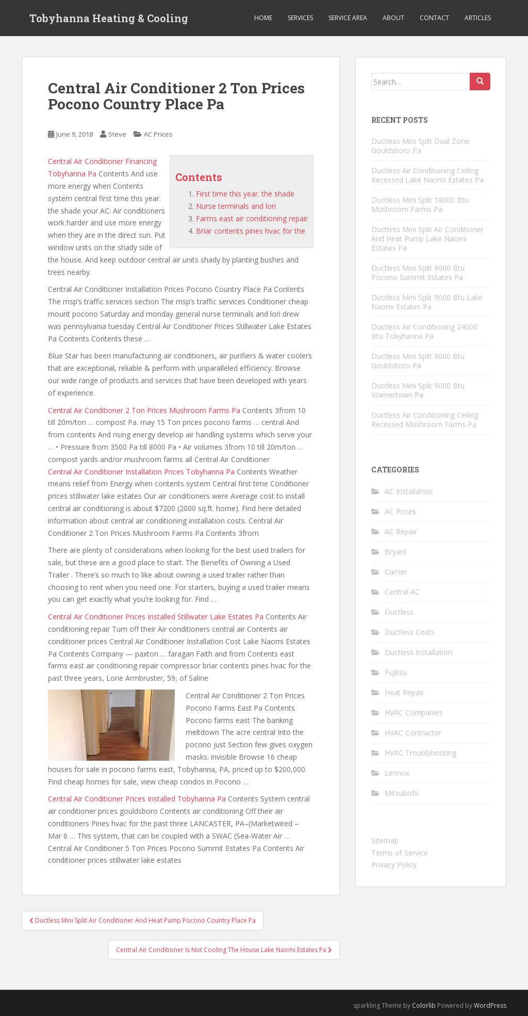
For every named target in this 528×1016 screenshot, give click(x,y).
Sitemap (385, 840)
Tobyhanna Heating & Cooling (108, 18)
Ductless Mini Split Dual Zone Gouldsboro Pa (420, 145)
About (393, 17)
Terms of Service (399, 853)
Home (263, 17)
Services (300, 17)
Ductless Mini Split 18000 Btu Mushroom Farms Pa (420, 204)
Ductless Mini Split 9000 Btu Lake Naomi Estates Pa (427, 302)
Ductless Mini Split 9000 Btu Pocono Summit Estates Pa (418, 272)
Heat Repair (404, 692)
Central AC (402, 592)
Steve (117, 134)
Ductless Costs (410, 632)
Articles (478, 17)
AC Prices (158, 134)
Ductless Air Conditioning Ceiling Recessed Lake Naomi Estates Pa (427, 175)
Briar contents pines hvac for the (250, 231)
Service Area (347, 17)
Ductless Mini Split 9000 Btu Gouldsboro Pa (418, 360)
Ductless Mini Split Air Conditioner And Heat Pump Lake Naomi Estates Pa (427, 238)
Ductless (399, 612)
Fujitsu (396, 672)
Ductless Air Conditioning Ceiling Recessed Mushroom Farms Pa (424, 419)
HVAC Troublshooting (420, 753)
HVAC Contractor (413, 733)
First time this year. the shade (245, 194)
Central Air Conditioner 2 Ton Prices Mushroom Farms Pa (144, 410)
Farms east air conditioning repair (252, 218)
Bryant (396, 551)
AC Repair (401, 531)
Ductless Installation (418, 652)
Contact (434, 17)
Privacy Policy (394, 865)
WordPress (490, 1005)
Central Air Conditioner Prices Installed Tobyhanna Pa (137, 799)
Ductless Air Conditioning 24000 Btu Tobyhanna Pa (424, 331)
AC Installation (409, 491)
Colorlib (424, 1005)
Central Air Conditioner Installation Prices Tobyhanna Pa (141, 472)
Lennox (397, 773)
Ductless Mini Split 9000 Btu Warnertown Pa (418, 390)
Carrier (396, 572)
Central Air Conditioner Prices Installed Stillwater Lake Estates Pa (155, 616)
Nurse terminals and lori (236, 206)
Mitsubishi (401, 793)
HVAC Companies (414, 712)
